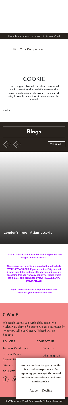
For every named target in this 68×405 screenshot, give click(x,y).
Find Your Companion (28, 49)
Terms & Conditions (15, 348)
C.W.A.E (10, 315)
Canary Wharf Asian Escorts (29, 16)
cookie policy (40, 381)
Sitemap (8, 365)
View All (56, 144)
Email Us (48, 348)
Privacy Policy (12, 354)
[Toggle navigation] (62, 16)
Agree (34, 390)
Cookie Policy (11, 359)
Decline (47, 390)
